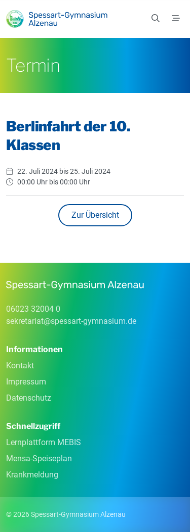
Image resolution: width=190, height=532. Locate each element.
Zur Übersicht (95, 215)
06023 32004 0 (33, 309)
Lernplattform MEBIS (43, 442)
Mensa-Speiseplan (39, 458)
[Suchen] (155, 19)
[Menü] (176, 19)
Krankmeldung (32, 474)
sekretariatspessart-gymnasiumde (71, 321)
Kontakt (20, 365)
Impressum (26, 381)
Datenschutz (28, 398)
